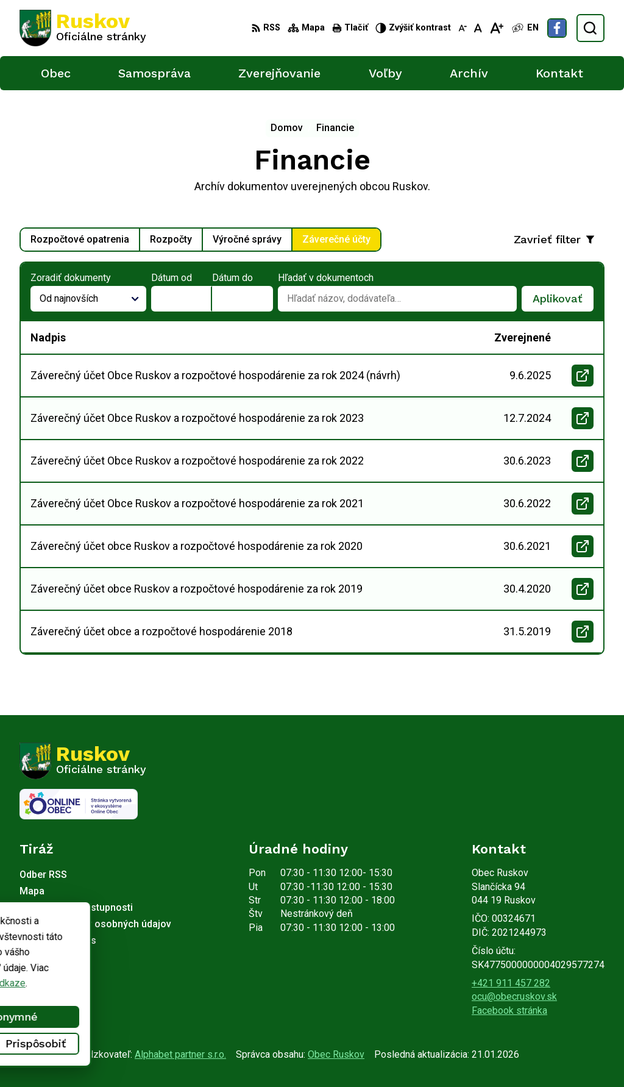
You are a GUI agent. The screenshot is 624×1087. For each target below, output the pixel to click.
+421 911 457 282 (511, 983)
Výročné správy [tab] (247, 239)
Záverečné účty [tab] (336, 239)
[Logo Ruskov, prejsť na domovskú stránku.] (83, 28)
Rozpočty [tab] (171, 239)
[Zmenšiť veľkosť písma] (462, 28)
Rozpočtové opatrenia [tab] (79, 239)
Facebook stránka (509, 1010)
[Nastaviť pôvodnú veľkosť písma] (478, 28)
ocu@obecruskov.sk (514, 996)
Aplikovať (563, 302)
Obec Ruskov (336, 1054)
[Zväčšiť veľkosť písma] (496, 28)
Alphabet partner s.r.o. (180, 1054)
